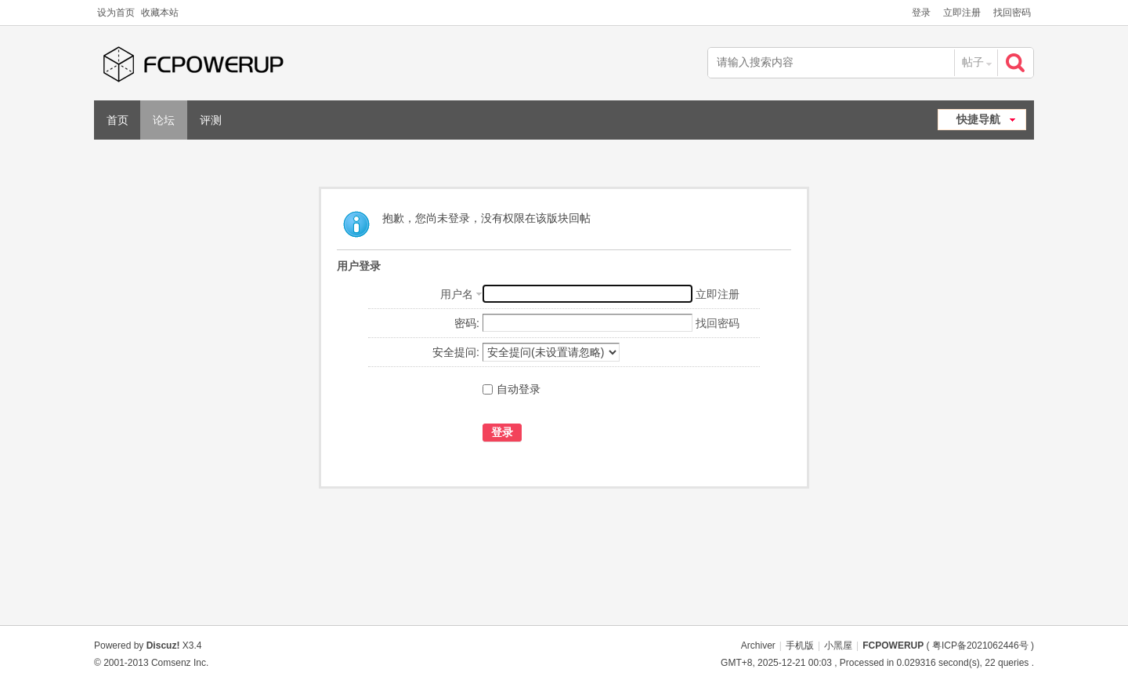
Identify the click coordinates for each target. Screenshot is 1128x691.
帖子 (973, 62)
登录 (921, 12)
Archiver (758, 645)
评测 (211, 120)
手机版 (800, 645)
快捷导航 (978, 119)
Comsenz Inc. (179, 662)
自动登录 (511, 389)
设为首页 (116, 12)
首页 (117, 120)
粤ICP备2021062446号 (980, 645)
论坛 (164, 120)
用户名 (456, 294)
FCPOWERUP (893, 645)
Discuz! (163, 645)
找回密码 (1012, 12)
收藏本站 (160, 12)
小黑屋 (838, 645)
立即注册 (962, 12)
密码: (466, 323)
